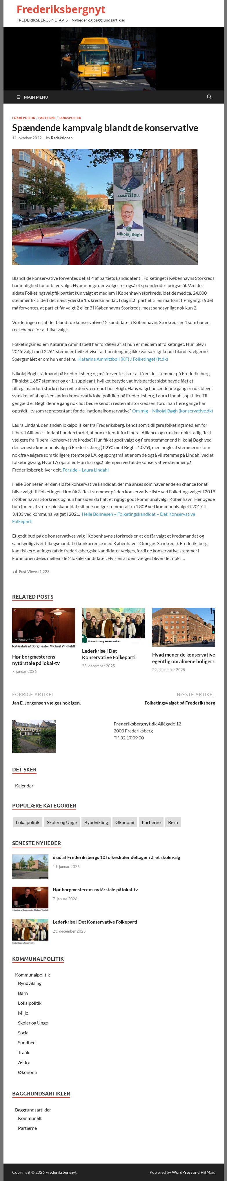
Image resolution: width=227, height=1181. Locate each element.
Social (24, 1032)
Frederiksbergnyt (61, 9)
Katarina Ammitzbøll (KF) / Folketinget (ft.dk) (123, 359)
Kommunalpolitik (32, 974)
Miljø (23, 1012)
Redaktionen (61, 138)
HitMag (207, 1172)
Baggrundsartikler (33, 1109)
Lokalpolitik (23, 118)
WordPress (182, 1172)
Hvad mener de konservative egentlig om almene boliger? (183, 658)
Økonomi (124, 822)
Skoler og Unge (62, 822)
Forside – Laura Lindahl (86, 469)
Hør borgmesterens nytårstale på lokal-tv (36, 660)
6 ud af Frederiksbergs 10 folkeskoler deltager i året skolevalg (116, 857)
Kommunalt (30, 1118)
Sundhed (27, 1042)
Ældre (24, 1062)
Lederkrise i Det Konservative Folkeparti (109, 654)
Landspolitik (70, 118)
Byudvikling (96, 822)
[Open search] (209, 97)
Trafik (23, 1052)
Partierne (47, 118)
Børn (173, 822)
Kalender (24, 785)
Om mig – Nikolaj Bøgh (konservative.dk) (172, 410)
